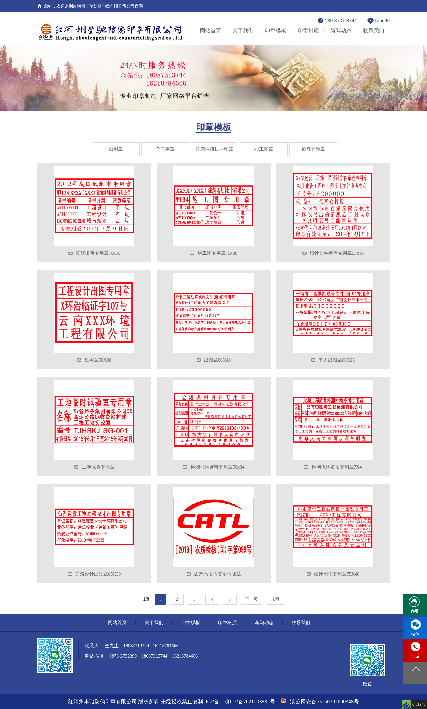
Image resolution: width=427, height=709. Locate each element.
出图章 (116, 149)
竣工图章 (263, 149)
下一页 (251, 599)
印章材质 (308, 30)
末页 (275, 599)
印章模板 (275, 30)
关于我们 (243, 30)
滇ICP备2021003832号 (250, 702)
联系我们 (373, 30)
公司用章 (165, 149)
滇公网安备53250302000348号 (324, 702)
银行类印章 (313, 149)
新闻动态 (340, 30)
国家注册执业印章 (214, 149)
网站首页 (210, 30)
